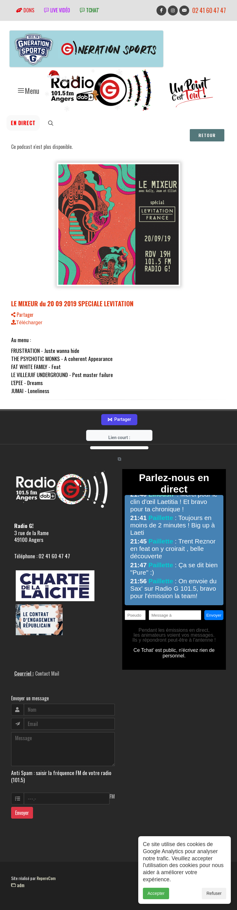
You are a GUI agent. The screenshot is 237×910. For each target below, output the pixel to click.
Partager (22, 314)
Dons (25, 10)
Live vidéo (57, 10)
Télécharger (26, 322)
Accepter (156, 894)
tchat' (89, 10)
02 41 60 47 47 (209, 10)
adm (17, 885)
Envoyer (22, 812)
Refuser (214, 894)
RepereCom (46, 878)
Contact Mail (47, 673)
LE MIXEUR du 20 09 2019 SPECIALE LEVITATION (72, 303)
